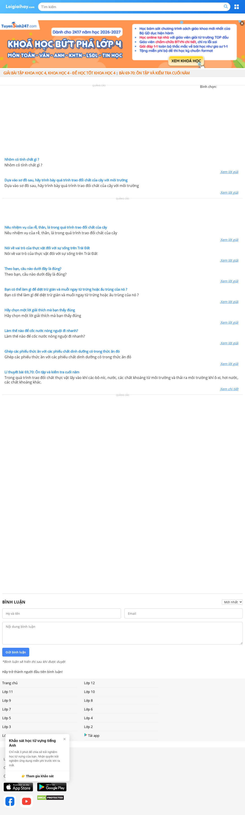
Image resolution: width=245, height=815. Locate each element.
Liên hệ (9, 759)
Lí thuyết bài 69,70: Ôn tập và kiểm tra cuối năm (41, 372)
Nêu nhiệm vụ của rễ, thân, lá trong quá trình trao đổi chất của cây (55, 227)
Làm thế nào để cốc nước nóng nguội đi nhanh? (41, 330)
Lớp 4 (88, 718)
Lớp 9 (6, 700)
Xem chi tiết (229, 389)
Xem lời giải (229, 171)
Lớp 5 (6, 718)
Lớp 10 (89, 691)
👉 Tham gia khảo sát (37, 776)
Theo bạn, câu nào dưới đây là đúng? (32, 268)
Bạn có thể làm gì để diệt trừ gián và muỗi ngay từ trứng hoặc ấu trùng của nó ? (65, 289)
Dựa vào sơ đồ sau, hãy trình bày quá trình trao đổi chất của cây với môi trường (65, 180)
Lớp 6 (88, 709)
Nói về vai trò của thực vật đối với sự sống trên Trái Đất (47, 248)
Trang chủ (10, 683)
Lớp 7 (6, 709)
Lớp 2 (88, 726)
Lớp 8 (88, 700)
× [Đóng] (64, 739)
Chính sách (12, 767)
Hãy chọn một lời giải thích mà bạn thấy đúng (39, 310)
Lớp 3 (6, 726)
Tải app (91, 735)
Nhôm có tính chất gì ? (21, 159)
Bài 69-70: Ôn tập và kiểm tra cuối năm (154, 73)
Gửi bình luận (16, 652)
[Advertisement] (122, 122)
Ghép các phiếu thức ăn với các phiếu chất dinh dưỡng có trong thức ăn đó (62, 351)
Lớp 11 (7, 691)
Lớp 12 (89, 683)
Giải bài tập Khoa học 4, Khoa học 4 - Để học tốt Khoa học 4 (59, 73)
